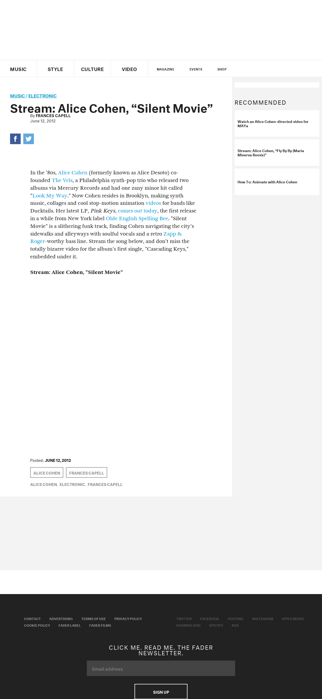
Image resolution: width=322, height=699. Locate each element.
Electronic (42, 95)
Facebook (209, 618)
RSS (235, 624)
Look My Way (49, 196)
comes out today (137, 211)
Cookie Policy (37, 624)
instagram (270, 69)
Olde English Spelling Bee (137, 218)
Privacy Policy (128, 618)
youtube (261, 69)
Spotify (216, 624)
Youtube (235, 618)
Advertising (61, 618)
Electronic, (73, 484)
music (17, 95)
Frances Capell (53, 115)
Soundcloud (188, 624)
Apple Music (293, 618)
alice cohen (46, 472)
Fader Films (100, 624)
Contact (32, 618)
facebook (252, 69)
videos (153, 203)
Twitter (243, 69)
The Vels (62, 180)
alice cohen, (44, 484)
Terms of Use (93, 618)
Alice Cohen (72, 173)
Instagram (262, 618)
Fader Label (70, 624)
